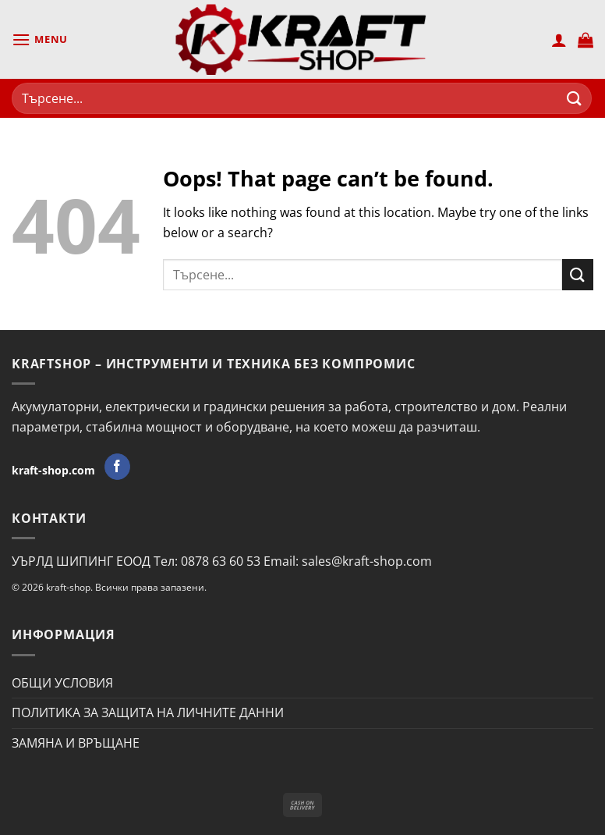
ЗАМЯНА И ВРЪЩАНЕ (76, 743)
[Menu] (40, 39)
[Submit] (574, 98)
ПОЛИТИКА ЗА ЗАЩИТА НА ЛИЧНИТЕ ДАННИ (148, 712)
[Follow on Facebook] (117, 466)
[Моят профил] (559, 40)
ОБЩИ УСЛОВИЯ (62, 682)
